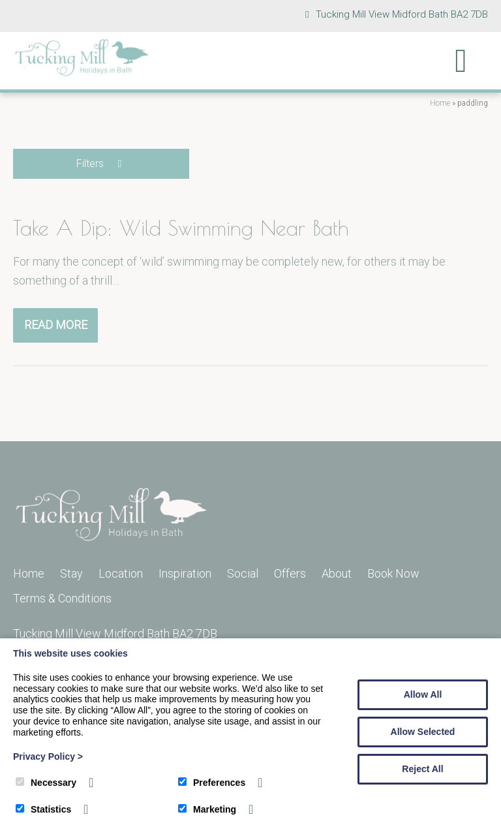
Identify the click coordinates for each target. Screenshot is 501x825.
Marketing (207, 809)
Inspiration (185, 573)
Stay (71, 573)
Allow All (423, 694)
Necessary (46, 782)
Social (242, 573)
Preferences (211, 782)
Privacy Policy (48, 756)
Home (440, 103)
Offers (290, 573)
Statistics (43, 809)
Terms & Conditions (62, 598)
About (337, 573)
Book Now (393, 573)
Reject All (422, 769)
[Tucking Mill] (81, 73)
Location (121, 573)
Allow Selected (423, 731)
